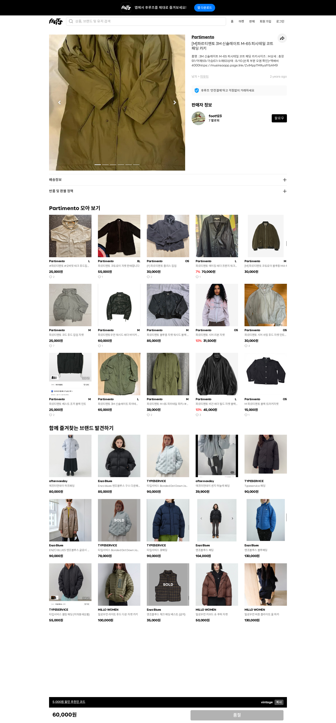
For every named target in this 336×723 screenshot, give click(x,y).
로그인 (280, 21)
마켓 (241, 21)
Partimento (203, 37)
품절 (237, 715)
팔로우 (279, 118)
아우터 (204, 76)
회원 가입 (265, 21)
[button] (59, 103)
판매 (252, 21)
